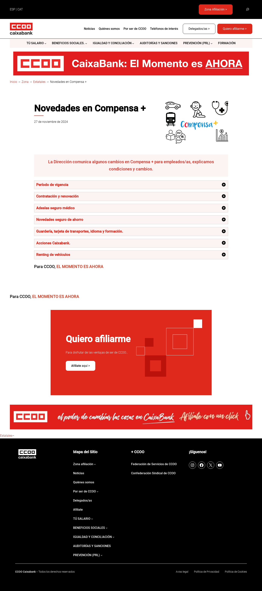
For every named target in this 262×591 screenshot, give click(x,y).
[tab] (131, 184)
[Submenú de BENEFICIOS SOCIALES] (107, 528)
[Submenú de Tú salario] (45, 43)
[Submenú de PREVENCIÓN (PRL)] (212, 43)
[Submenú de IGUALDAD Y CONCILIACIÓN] (133, 43)
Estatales (39, 82)
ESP (12, 9)
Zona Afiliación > (215, 9)
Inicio (13, 82)
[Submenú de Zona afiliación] (95, 464)
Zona (25, 82)
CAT (20, 9)
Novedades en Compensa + (90, 108)
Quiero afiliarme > (235, 29)
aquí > (80, 366)
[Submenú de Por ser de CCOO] (98, 491)
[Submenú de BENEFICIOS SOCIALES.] (86, 43)
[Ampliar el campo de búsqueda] (247, 9)
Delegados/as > (199, 29)
